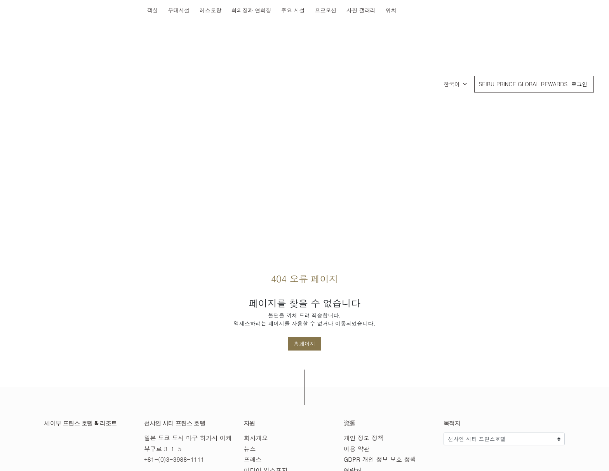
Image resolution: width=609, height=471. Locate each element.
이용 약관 (357, 449)
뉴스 (250, 449)
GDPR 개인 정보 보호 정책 (380, 459)
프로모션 (325, 10)
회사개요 (256, 438)
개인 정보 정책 (364, 438)
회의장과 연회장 (251, 10)
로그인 (579, 84)
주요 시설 (293, 10)
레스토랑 (210, 10)
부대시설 (179, 10)
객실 (152, 10)
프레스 (253, 459)
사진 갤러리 (361, 10)
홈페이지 (304, 343)
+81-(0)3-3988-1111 (174, 459)
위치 (390, 10)
